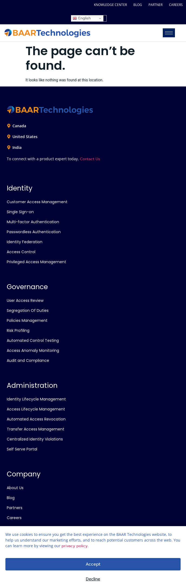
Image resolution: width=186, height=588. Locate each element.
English (82, 18)
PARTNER (155, 4)
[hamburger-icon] (169, 32)
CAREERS (176, 4)
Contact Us (90, 159)
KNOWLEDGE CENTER (110, 4)
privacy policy (74, 546)
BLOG (137, 4)
